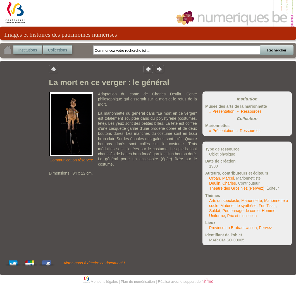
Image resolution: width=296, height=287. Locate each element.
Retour (53, 68)
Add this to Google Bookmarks (30, 261)
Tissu (271, 205)
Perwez (265, 227)
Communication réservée (71, 160)
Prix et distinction (242, 215)
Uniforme (217, 215)
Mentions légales (104, 281)
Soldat (214, 210)
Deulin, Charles (222, 183)
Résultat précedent (148, 68)
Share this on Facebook (46, 261)
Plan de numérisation (138, 281)
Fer (261, 205)
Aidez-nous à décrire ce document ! (94, 263)
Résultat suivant (159, 68)
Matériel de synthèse (238, 205)
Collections (57, 50)
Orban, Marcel (221, 178)
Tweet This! (13, 261)
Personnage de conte (240, 210)
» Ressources (249, 111)
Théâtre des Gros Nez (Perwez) (236, 188)
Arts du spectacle (224, 200)
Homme (268, 210)
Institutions (27, 50)
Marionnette (251, 200)
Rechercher (277, 50)
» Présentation (221, 111)
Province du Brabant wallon (233, 227)
